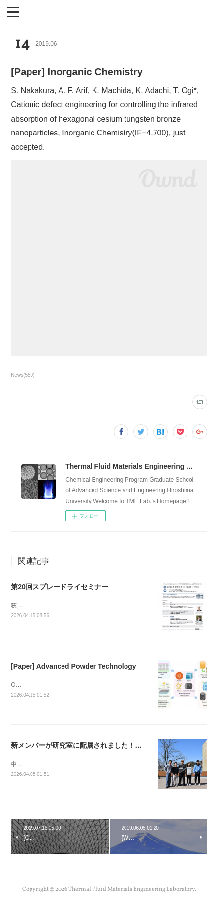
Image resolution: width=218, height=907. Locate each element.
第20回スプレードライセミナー (59, 587)
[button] (13, 11)
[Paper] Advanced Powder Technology (73, 667)
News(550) (22, 375)
